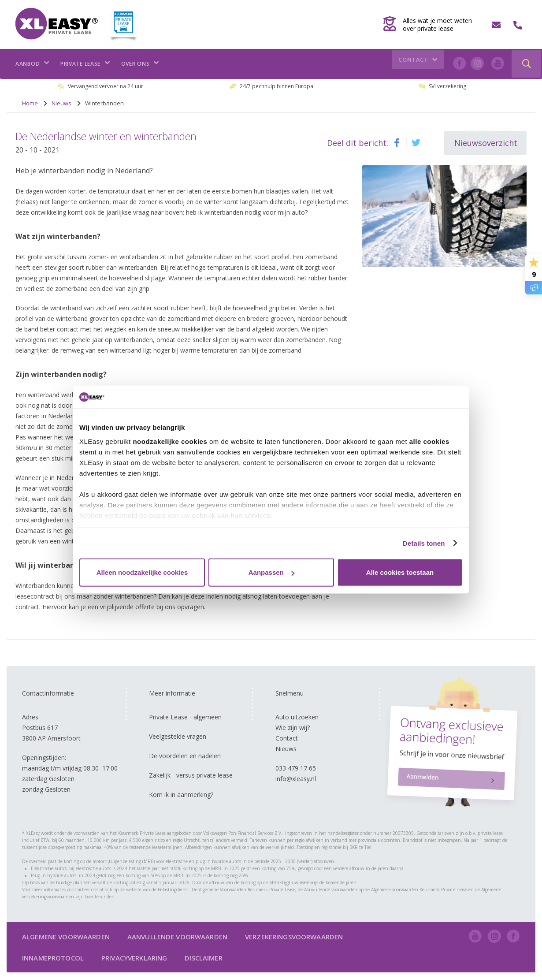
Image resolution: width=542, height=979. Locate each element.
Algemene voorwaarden (66, 936)
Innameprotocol (53, 957)
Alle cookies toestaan (400, 572)
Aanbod (32, 63)
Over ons (140, 63)
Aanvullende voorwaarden (177, 936)
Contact (419, 64)
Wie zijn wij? (292, 727)
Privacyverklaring (134, 957)
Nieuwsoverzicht (485, 143)
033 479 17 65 (295, 768)
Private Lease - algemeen (185, 717)
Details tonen (424, 543)
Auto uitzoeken (297, 717)
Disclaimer (203, 957)
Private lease (85, 63)
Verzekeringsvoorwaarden (294, 936)
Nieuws (286, 748)
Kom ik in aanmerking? (181, 794)
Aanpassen (271, 572)
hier (89, 896)
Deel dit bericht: (357, 143)
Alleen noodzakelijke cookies (142, 572)
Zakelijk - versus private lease (191, 775)
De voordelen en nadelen (185, 756)
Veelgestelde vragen (177, 736)
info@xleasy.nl (295, 778)
